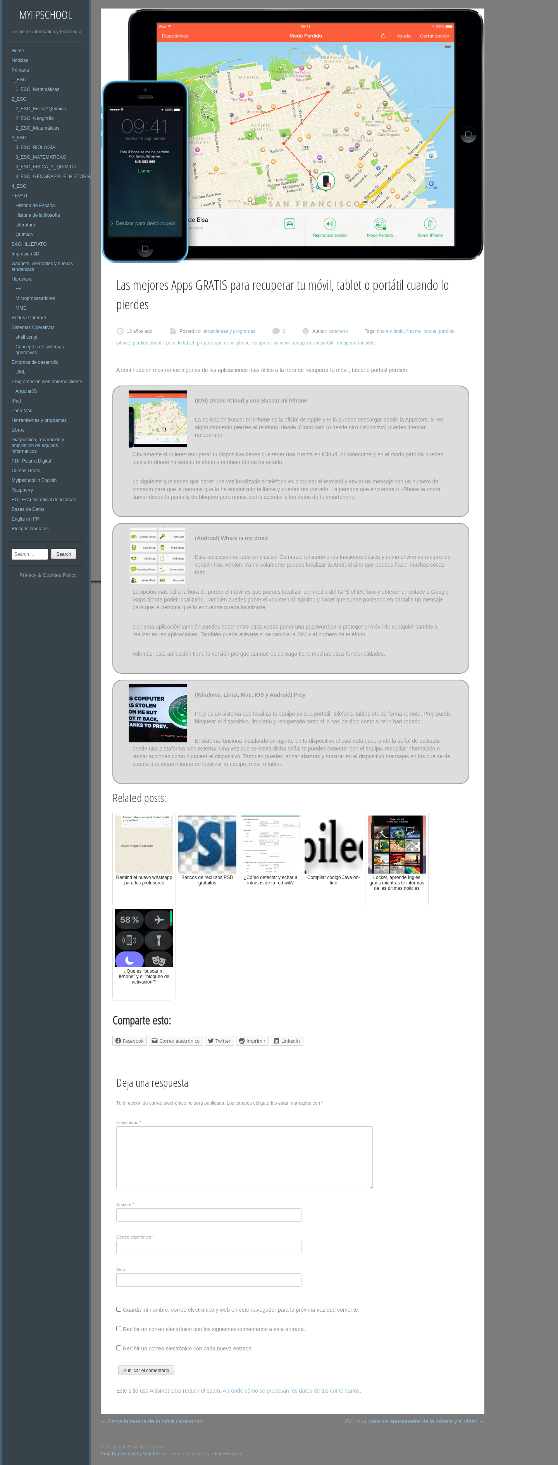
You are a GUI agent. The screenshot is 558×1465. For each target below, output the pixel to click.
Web (120, 1269)
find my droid (390, 331)
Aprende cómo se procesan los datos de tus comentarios (291, 1391)
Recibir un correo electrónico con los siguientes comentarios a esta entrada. (214, 1329)
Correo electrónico (135, 1237)
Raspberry (22, 490)
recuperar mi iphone (229, 343)
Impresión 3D (25, 254)
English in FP (25, 519)
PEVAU (19, 196)
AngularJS (26, 391)
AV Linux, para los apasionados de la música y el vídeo (414, 1421)
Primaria (20, 70)
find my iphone (421, 331)
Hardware (22, 279)
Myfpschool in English (34, 480)
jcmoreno (337, 331)
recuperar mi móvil (271, 343)
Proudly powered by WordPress (133, 1453)
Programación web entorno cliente (47, 381)
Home (18, 50)
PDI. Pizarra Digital (31, 461)
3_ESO (19, 138)
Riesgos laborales (30, 528)
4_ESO (19, 186)
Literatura (25, 225)
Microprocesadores (35, 298)
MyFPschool (45, 14)
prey (201, 343)
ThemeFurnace (226, 1453)
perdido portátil (148, 343)
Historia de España (35, 205)
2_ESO (19, 99)
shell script (27, 337)
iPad (16, 401)
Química (24, 234)
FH (19, 288)
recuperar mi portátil (313, 343)
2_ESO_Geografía (35, 118)
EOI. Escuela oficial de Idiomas (44, 499)
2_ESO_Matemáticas (37, 128)
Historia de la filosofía (38, 215)
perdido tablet (180, 343)
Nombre (125, 1204)
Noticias (20, 60)
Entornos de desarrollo (35, 362)
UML (20, 372)
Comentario (128, 1122)
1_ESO (19, 79)
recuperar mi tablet (356, 343)
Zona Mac (22, 410)
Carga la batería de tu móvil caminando (151, 1421)
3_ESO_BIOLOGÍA (35, 147)
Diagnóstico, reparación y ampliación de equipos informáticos (38, 445)
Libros (18, 430)
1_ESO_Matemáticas (37, 89)
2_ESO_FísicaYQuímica (41, 108)
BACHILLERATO (29, 244)
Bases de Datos (28, 509)
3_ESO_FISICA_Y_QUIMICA (46, 167)
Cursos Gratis (26, 470)
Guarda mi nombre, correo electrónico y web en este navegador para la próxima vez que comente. (241, 1310)
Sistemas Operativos (33, 327)
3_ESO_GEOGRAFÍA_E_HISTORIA (53, 176)
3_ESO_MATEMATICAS (41, 157)
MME (21, 308)
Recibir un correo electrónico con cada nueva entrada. (188, 1348)
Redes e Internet (29, 317)
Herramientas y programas (39, 420)
